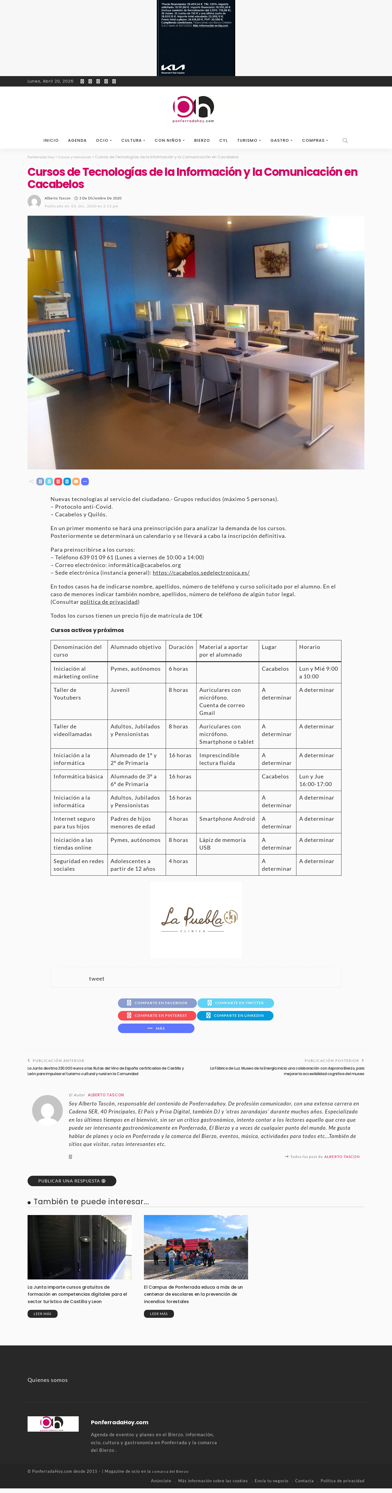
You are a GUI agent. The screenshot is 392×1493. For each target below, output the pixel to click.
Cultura (131, 140)
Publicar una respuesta (69, 1185)
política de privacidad (109, 602)
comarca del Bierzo (171, 1476)
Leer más (42, 1319)
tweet (97, 978)
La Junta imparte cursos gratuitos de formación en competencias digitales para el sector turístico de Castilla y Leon (79, 1299)
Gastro (279, 140)
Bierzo (202, 140)
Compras (313, 140)
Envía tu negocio (271, 1485)
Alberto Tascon (58, 198)
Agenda (77, 140)
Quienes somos (48, 1384)
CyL (223, 140)
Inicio (51, 140)
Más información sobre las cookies (213, 1485)
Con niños (168, 140)
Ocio (102, 140)
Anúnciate (161, 1485)
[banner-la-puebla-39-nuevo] (196, 919)
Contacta (304, 1485)
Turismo (247, 140)
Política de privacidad (342, 1485)
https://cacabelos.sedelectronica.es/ (201, 573)
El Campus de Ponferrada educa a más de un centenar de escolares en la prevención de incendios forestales (194, 1299)
